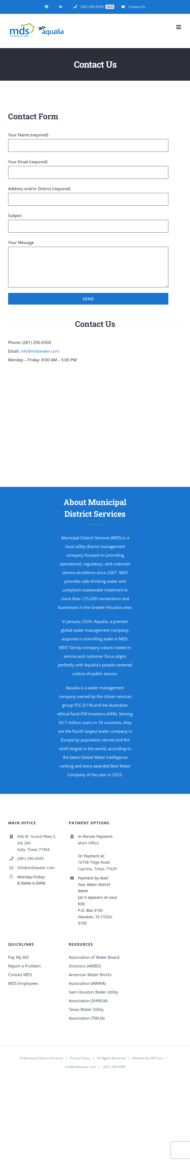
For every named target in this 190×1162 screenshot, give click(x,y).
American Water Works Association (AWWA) (90, 979)
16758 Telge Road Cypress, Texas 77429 (97, 865)
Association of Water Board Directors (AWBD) (94, 961)
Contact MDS (20, 974)
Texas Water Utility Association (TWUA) (86, 1014)
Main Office (88, 842)
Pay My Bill (18, 957)
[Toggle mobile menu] (179, 27)
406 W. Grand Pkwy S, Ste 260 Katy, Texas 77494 (36, 843)
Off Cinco (156, 1058)
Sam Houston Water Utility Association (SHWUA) (93, 996)
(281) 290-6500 (30, 858)
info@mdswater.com (40, 351)
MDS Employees (23, 983)
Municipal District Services (43, 1058)
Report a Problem (24, 966)
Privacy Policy (80, 1058)
